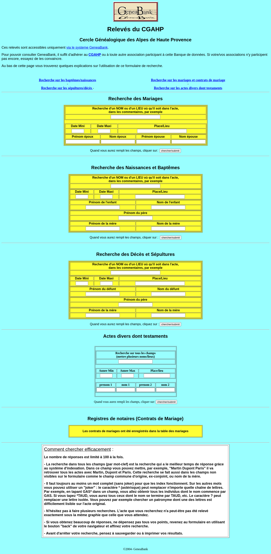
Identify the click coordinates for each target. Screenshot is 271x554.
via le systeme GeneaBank (87, 47)
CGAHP (95, 55)
